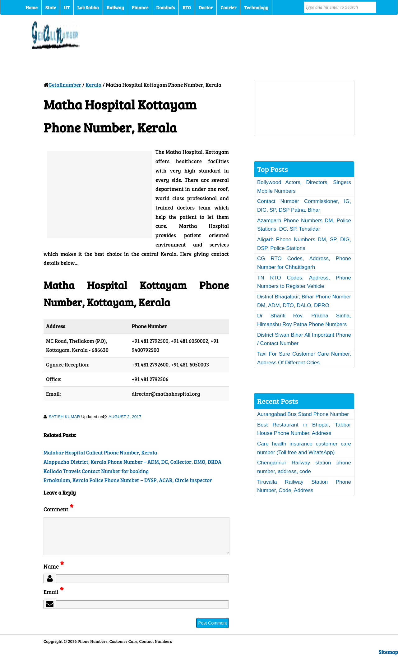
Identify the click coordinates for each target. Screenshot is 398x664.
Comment (58, 509)
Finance (140, 7)
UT (66, 7)
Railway (115, 7)
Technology (256, 7)
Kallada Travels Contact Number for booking (96, 471)
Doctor (206, 7)
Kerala (93, 84)
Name (54, 574)
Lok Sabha (88, 7)
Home (31, 7)
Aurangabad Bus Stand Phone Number (303, 414)
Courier (228, 7)
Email (54, 599)
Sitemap (388, 659)
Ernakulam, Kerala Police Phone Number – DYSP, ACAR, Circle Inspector (128, 480)
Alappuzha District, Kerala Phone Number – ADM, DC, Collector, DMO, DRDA (132, 461)
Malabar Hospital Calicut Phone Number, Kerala (100, 452)
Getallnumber (65, 84)
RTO (187, 7)
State (50, 7)
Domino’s (165, 7)
